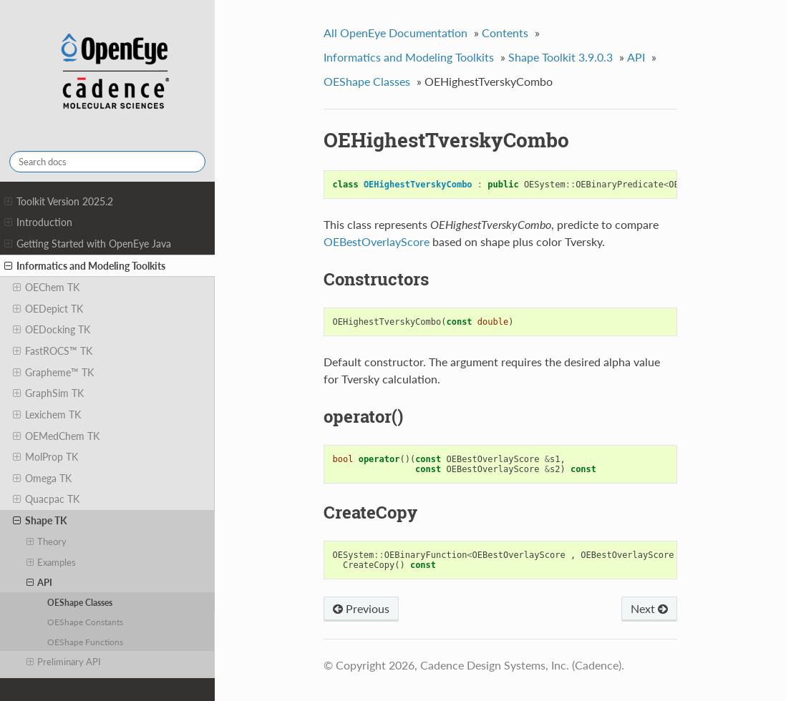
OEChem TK (46, 287)
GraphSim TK (48, 393)
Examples (51, 562)
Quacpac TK (46, 499)
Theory (46, 541)
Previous (361, 608)
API (39, 582)
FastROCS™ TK (52, 351)
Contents (505, 32)
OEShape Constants (85, 622)
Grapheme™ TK (53, 372)
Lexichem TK (47, 414)
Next (649, 608)
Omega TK (42, 478)
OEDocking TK (51, 329)
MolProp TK (45, 457)
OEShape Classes (79, 602)
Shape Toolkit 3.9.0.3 (560, 57)
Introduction (38, 222)
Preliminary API (64, 661)
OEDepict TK (48, 309)
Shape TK (40, 520)
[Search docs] (107, 161)
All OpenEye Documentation (395, 32)
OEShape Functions (85, 642)
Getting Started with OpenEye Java (87, 243)
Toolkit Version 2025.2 (58, 201)
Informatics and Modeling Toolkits (84, 266)
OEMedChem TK (56, 436)
